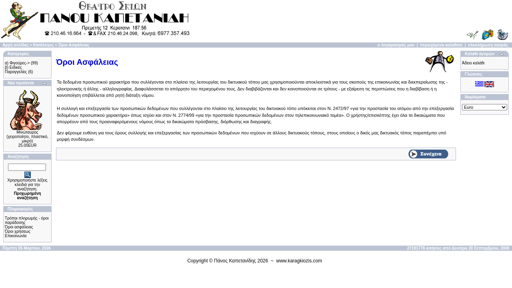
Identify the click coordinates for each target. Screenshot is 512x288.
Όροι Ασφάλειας (74, 45)
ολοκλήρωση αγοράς (488, 45)
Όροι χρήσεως (17, 231)
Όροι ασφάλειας (19, 227)
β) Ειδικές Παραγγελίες (16, 69)
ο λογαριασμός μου (396, 45)
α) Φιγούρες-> (17, 63)
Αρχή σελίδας (15, 45)
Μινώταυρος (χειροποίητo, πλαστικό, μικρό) (27, 136)
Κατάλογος (43, 45)
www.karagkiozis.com (299, 261)
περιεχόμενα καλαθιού (441, 45)
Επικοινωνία (15, 236)
